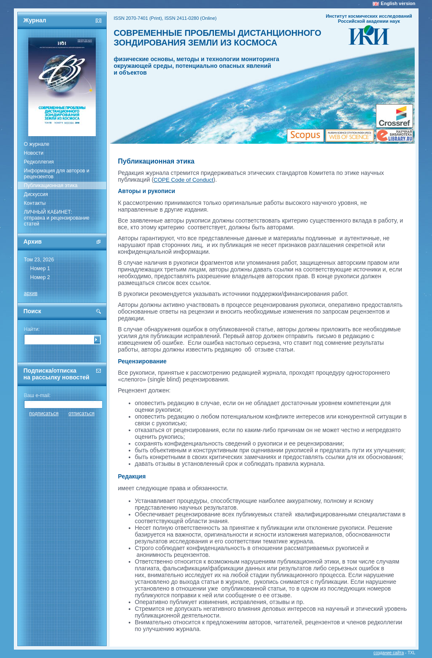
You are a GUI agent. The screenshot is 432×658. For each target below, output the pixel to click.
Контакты (35, 203)
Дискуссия (36, 194)
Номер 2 (40, 277)
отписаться (81, 413)
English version (398, 3)
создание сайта (388, 652)
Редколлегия (39, 162)
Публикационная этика (51, 185)
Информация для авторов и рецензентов (56, 174)
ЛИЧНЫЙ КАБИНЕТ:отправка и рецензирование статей (57, 218)
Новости (33, 153)
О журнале (36, 144)
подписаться (44, 413)
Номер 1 (40, 268)
